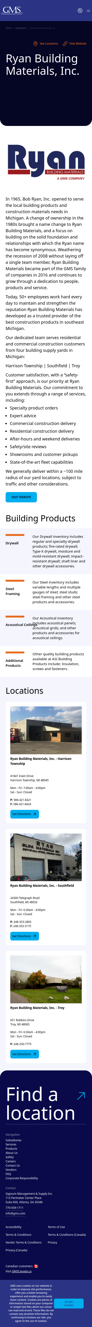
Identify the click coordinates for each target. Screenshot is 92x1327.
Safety (10, 1157)
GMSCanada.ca (22, 1271)
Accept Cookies (68, 1303)
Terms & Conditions (18, 1235)
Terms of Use (56, 1227)
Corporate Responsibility (22, 1178)
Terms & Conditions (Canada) (67, 1235)
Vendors (11, 1170)
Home (8, 28)
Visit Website (74, 43)
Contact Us (13, 1166)
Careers (11, 1161)
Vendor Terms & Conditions (24, 1242)
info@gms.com (15, 1213)
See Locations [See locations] (45, 43)
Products (11, 1149)
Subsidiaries (20, 28)
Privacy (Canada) (16, 1250)
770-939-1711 (14, 1208)
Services (11, 1144)
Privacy (52, 1242)
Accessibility (13, 1227)
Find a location (46, 1103)
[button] (80, 10)
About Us (12, 1153)
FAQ (8, 1174)
